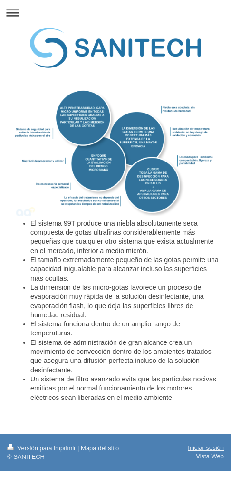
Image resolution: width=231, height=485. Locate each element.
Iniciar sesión (206, 447)
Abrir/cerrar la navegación (115, 12)
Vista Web (210, 456)
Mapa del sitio (100, 448)
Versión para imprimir (42, 448)
